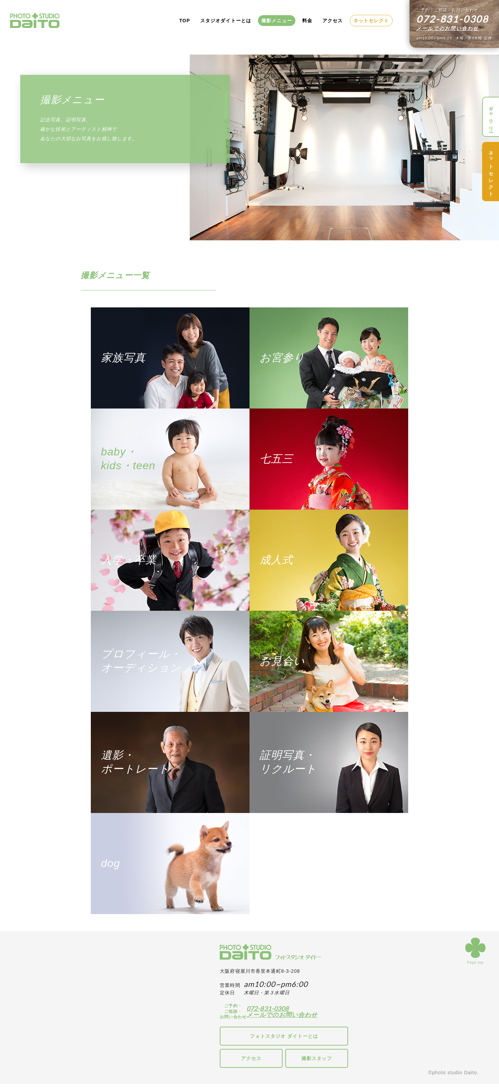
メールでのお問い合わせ (447, 28)
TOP (184, 20)
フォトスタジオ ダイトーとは (284, 1036)
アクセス (332, 20)
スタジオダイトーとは (225, 20)
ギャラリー (491, 116)
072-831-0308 (267, 1008)
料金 (307, 20)
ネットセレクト (371, 20)
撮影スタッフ (316, 1058)
